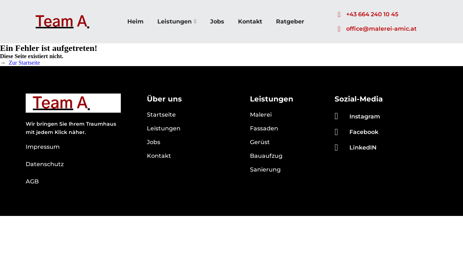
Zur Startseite (24, 63)
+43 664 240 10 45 (372, 14)
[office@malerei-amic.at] (339, 28)
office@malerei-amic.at (381, 28)
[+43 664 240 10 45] (339, 14)
